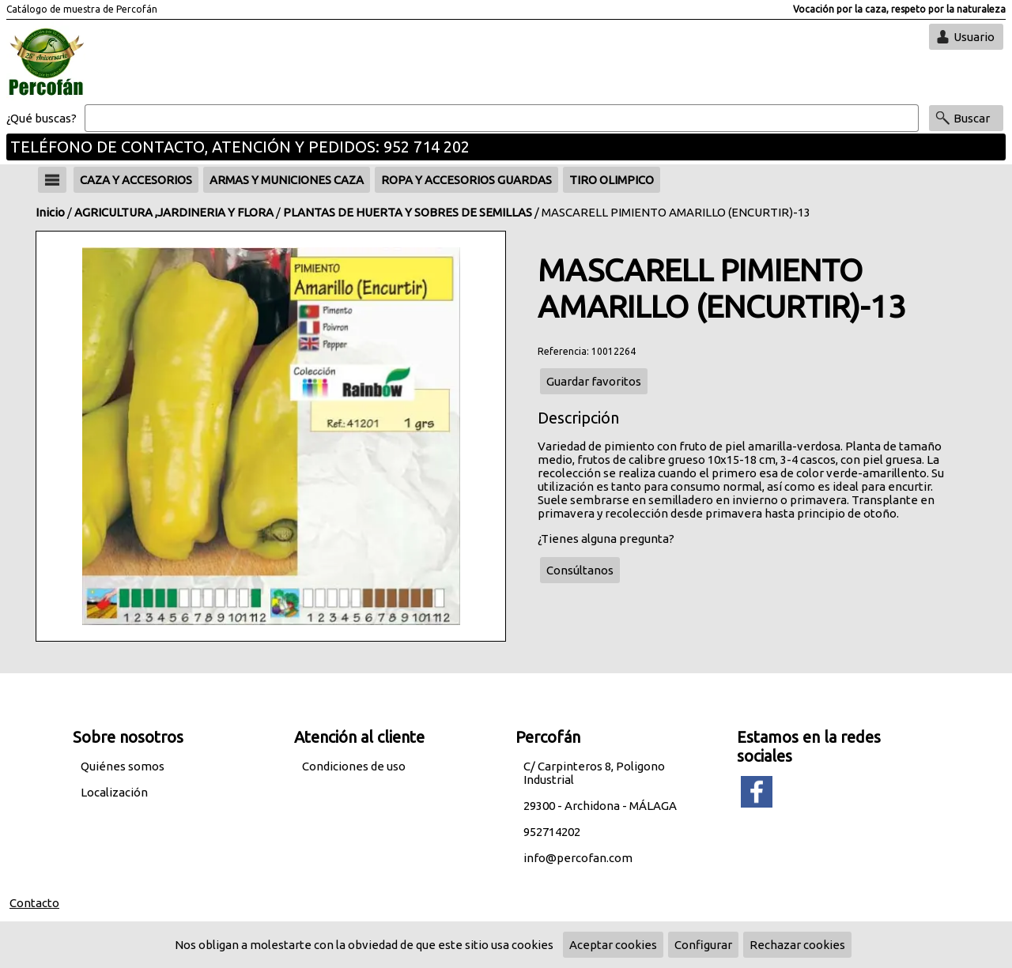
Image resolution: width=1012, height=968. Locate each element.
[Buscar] (502, 118)
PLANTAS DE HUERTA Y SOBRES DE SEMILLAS (407, 212)
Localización (114, 792)
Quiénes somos (122, 766)
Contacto (34, 903)
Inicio (50, 212)
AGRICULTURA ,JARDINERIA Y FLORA (174, 212)
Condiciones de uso (354, 766)
